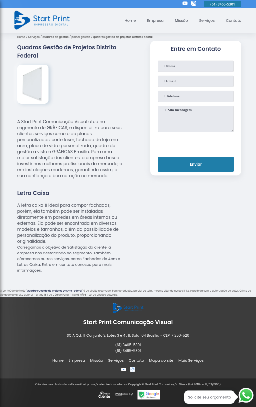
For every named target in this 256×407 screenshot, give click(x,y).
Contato (233, 20)
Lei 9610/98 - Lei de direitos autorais (94, 295)
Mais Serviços (191, 360)
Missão (181, 20)
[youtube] (185, 4)
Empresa (155, 20)
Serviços (207, 20)
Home (130, 20)
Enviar (196, 164)
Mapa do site (161, 360)
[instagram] (193, 4)
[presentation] (196, 143)
